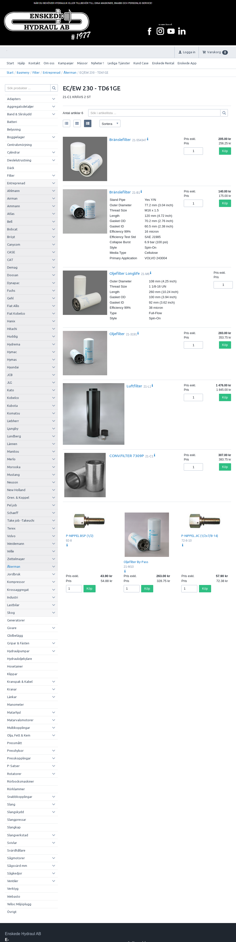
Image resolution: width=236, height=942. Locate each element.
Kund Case (141, 63)
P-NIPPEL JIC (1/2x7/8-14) (199, 535)
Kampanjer (66, 63)
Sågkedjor (14, 873)
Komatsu (13, 413)
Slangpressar (16, 819)
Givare (12, 628)
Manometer (15, 704)
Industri (12, 597)
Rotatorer (14, 773)
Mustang (13, 474)
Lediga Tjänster (119, 63)
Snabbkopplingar (19, 796)
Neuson (12, 482)
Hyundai (13, 367)
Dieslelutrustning (19, 160)
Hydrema (13, 344)
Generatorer (16, 620)
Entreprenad (51, 72)
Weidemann (15, 543)
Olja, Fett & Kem (18, 735)
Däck (10, 168)
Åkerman (70, 72)
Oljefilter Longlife (124, 273)
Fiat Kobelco (16, 313)
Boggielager (16, 137)
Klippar (12, 674)
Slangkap (14, 827)
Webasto (13, 896)
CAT (10, 259)
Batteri (12, 121)
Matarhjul (14, 712)
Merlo (11, 459)
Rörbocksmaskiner (20, 781)
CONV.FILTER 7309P (126, 455)
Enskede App (187, 63)
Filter (36, 72)
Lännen (12, 443)
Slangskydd (15, 812)
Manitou (13, 451)
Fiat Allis (13, 306)
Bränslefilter (120, 139)
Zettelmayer (16, 559)
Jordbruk (13, 574)
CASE (11, 252)
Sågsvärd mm (17, 865)
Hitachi (12, 328)
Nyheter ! (97, 63)
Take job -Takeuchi (20, 520)
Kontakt (34, 63)
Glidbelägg (15, 635)
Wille (10, 551)
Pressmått (14, 743)
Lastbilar (13, 605)
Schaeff (12, 512)
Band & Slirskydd (19, 114)
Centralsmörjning (19, 144)
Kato (10, 390)
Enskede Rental (163, 63)
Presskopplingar (19, 758)
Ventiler (12, 881)
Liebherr (13, 421)
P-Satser (13, 766)
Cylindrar (13, 152)
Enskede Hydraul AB (23, 934)
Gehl (10, 298)
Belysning (14, 129)
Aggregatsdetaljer (20, 106)
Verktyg (12, 888)
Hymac (12, 352)
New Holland (16, 490)
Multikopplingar (18, 727)
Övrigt (12, 911)
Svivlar (12, 842)
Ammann (13, 206)
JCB (10, 375)
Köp (225, 151)
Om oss (49, 63)
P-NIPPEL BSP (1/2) (79, 535)
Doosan (12, 275)
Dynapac (13, 283)
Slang (11, 804)
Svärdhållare (16, 850)
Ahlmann (13, 190)
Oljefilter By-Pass (136, 562)
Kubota (12, 405)
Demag (12, 267)
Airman (12, 198)
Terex (11, 528)
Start (10, 63)
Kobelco (13, 397)
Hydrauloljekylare (19, 658)
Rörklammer (16, 789)
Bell (9, 221)
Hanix (11, 321)
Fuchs (11, 290)
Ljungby (12, 428)
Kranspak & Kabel (20, 681)
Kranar (12, 689)
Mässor (82, 63)
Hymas (12, 359)
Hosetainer (15, 666)
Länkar (12, 697)
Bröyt (11, 237)
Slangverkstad (17, 835)
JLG (9, 382)
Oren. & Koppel (18, 497)
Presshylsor (15, 750)
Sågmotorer (16, 858)
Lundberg (14, 436)
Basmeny (23, 72)
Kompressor (16, 581)
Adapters (14, 99)
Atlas (11, 213)
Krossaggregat (18, 589)
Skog (11, 612)
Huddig (12, 336)
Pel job (12, 505)
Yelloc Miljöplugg (19, 904)
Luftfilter (134, 386)
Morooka (13, 467)
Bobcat (12, 229)
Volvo (11, 536)
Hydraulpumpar (18, 651)
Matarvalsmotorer (20, 720)
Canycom (13, 244)
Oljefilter (117, 333)
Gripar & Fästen (18, 643)
